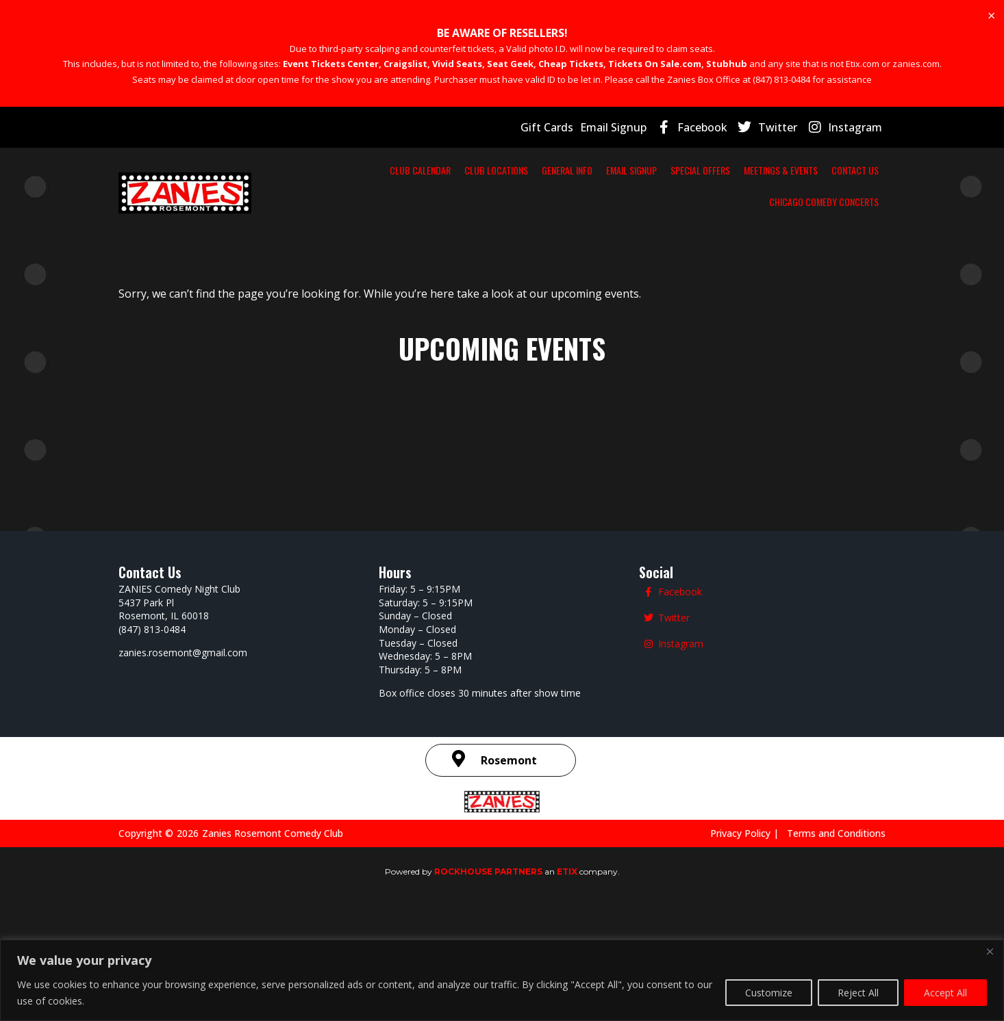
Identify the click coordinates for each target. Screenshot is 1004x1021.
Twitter (786, 127)
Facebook (715, 127)
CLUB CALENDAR (366, 169)
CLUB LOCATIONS (462, 169)
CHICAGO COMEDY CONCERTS (806, 201)
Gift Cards (564, 127)
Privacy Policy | (756, 832)
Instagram (857, 127)
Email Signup (628, 127)
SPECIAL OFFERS (723, 169)
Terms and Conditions (839, 832)
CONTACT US (689, 201)
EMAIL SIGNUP (635, 169)
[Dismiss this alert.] (991, 16)
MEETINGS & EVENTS (829, 169)
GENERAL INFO (552, 169)
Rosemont (509, 760)
